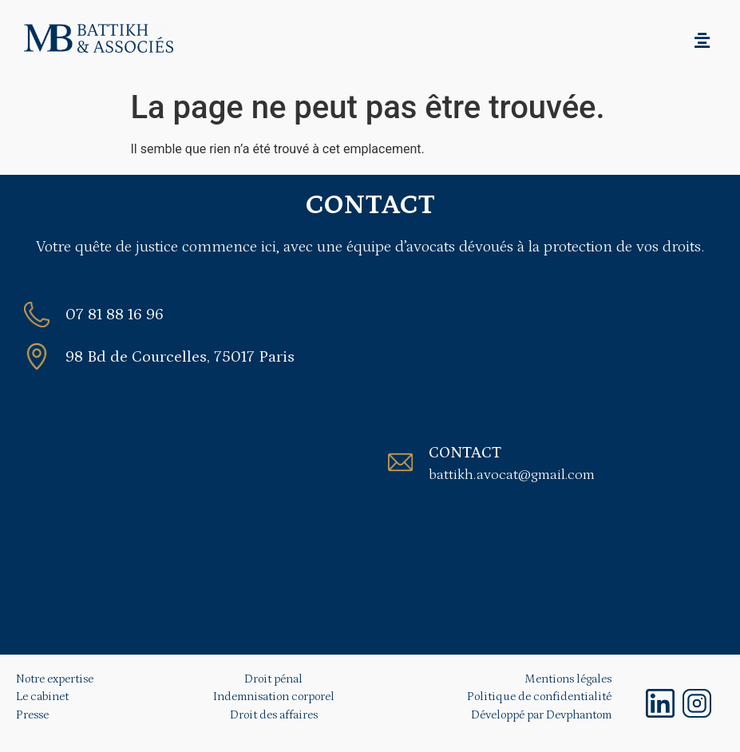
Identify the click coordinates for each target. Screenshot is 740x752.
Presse (32, 715)
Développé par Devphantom (541, 715)
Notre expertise (54, 679)
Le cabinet (42, 696)
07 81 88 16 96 (114, 314)
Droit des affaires (274, 715)
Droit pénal (273, 679)
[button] (702, 41)
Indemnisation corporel (273, 696)
